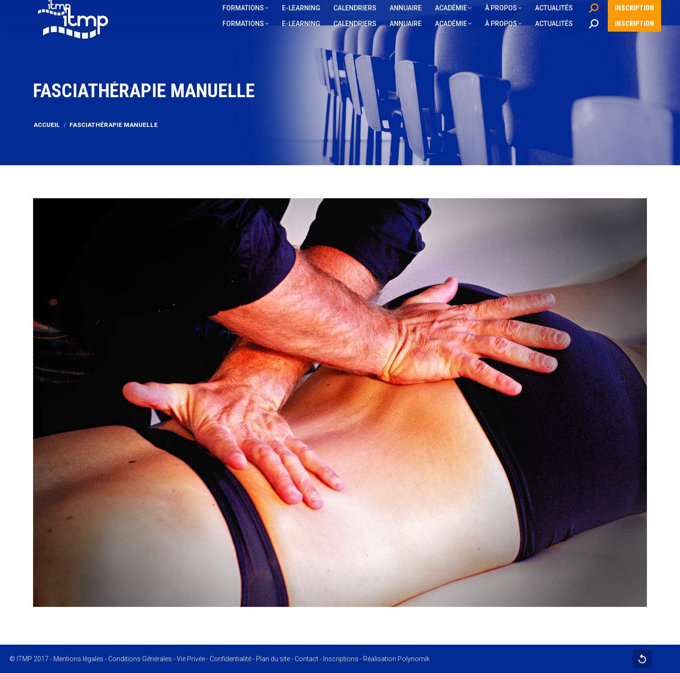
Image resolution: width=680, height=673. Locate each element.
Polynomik (414, 659)
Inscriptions (340, 659)
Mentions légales (78, 659)
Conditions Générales (140, 659)
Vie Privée (191, 659)
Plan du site (273, 659)
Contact (306, 659)
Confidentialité (230, 659)
